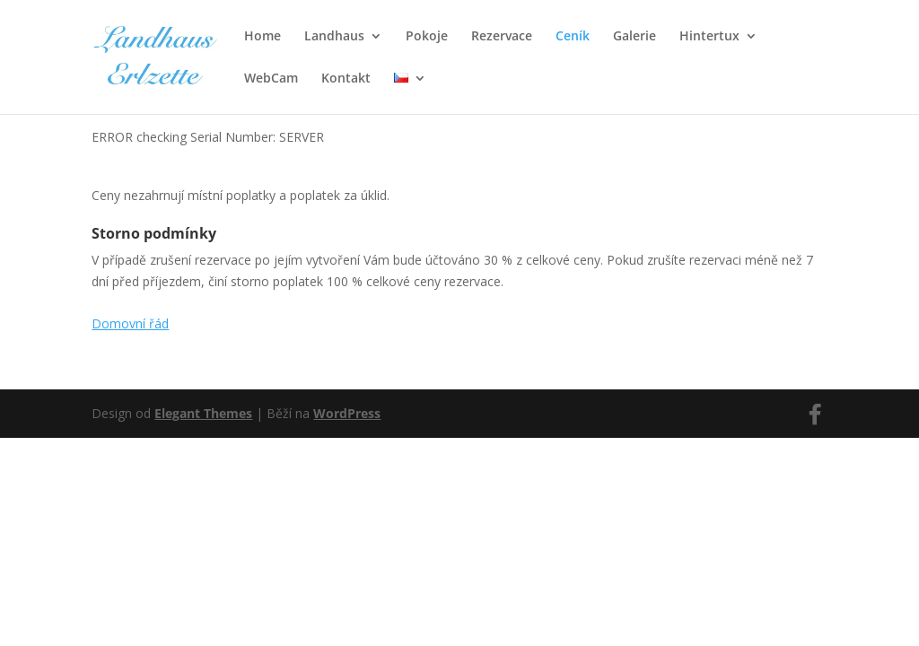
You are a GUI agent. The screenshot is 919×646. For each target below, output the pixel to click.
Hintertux (709, 37)
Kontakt (346, 79)
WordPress (347, 413)
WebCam (271, 79)
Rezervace (501, 37)
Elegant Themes (203, 413)
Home (262, 37)
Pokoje (427, 37)
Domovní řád (130, 323)
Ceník (573, 37)
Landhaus (334, 37)
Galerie (634, 37)
